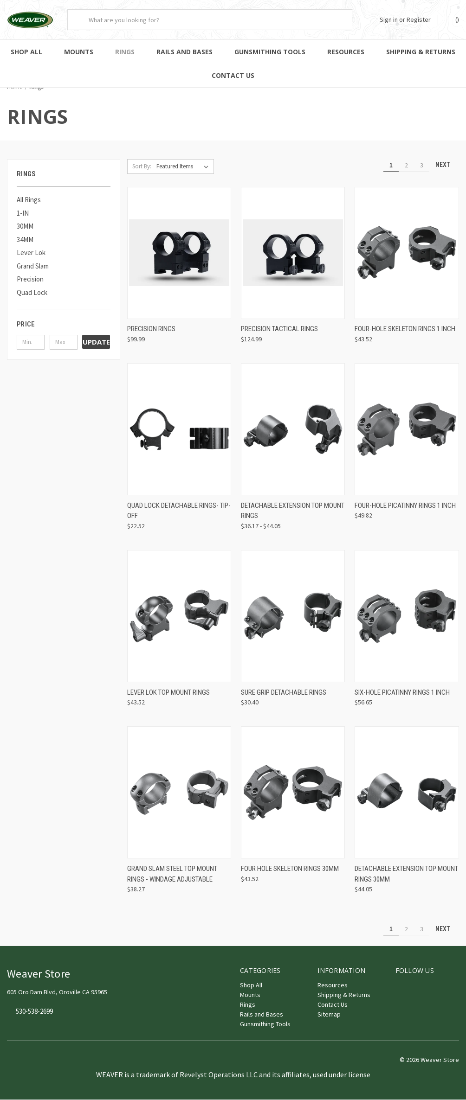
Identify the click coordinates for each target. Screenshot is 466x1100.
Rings (125, 51)
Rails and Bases (184, 51)
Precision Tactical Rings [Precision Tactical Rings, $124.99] (279, 329)
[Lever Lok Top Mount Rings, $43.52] (179, 616)
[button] (63, 324)
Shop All (26, 51)
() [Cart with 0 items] (453, 19)
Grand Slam (33, 266)
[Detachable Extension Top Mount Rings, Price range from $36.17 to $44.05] (293, 429)
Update (96, 342)
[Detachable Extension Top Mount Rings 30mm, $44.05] (406, 793)
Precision (30, 279)
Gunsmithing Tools (269, 51)
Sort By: (141, 167)
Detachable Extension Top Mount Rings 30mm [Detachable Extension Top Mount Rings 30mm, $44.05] (406, 874)
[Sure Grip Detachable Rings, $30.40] (293, 616)
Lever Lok (31, 253)
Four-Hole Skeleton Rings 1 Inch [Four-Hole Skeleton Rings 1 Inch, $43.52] (405, 329)
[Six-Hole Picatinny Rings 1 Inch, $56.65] (406, 616)
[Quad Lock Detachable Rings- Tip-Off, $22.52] (179, 429)
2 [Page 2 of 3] (406, 165)
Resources (345, 51)
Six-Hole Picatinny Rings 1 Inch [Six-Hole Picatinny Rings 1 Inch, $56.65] (402, 693)
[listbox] (184, 167)
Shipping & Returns (343, 995)
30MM (25, 226)
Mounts (78, 51)
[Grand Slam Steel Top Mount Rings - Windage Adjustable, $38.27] (179, 793)
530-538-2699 (34, 1012)
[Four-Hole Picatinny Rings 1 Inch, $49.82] (406, 429)
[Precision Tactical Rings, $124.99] (293, 253)
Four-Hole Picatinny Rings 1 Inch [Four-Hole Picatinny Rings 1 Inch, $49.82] (405, 506)
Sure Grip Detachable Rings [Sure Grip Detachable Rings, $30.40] (283, 693)
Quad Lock (32, 292)
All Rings (29, 200)
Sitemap (329, 1014)
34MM (25, 240)
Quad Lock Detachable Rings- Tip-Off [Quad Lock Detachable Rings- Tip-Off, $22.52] (179, 511)
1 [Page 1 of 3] (391, 165)
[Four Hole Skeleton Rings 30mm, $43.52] (293, 793)
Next (447, 165)
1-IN (23, 213)
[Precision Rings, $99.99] (179, 253)
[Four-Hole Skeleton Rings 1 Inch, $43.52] (406, 253)
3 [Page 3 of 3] (421, 165)
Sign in (389, 19)
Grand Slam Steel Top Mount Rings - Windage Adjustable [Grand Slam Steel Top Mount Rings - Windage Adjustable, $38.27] (172, 874)
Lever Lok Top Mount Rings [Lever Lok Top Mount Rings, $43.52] (168, 693)
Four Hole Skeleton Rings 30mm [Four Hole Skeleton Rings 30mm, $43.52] (290, 869)
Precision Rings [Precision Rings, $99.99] (151, 329)
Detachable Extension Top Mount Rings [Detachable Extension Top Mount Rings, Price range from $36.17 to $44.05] (292, 511)
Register (419, 19)
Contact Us (233, 75)
